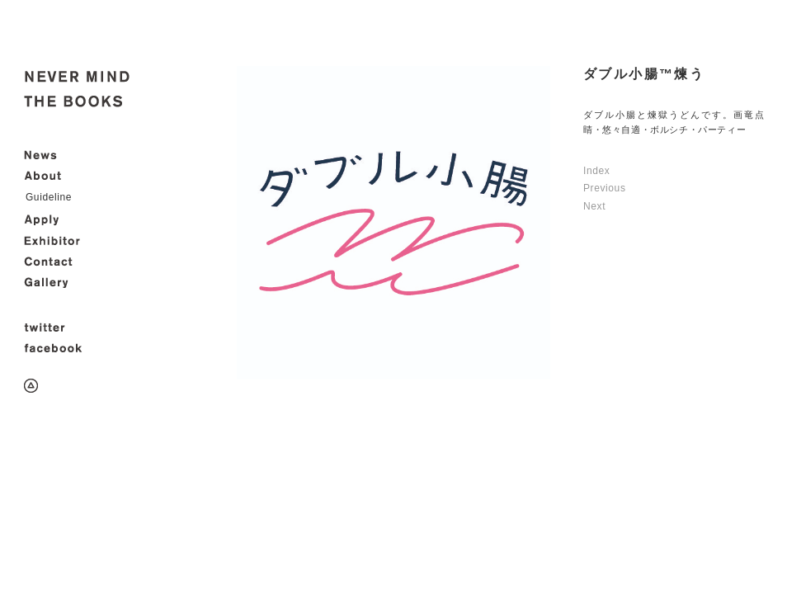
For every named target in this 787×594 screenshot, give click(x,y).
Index (596, 171)
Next (594, 206)
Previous (604, 188)
